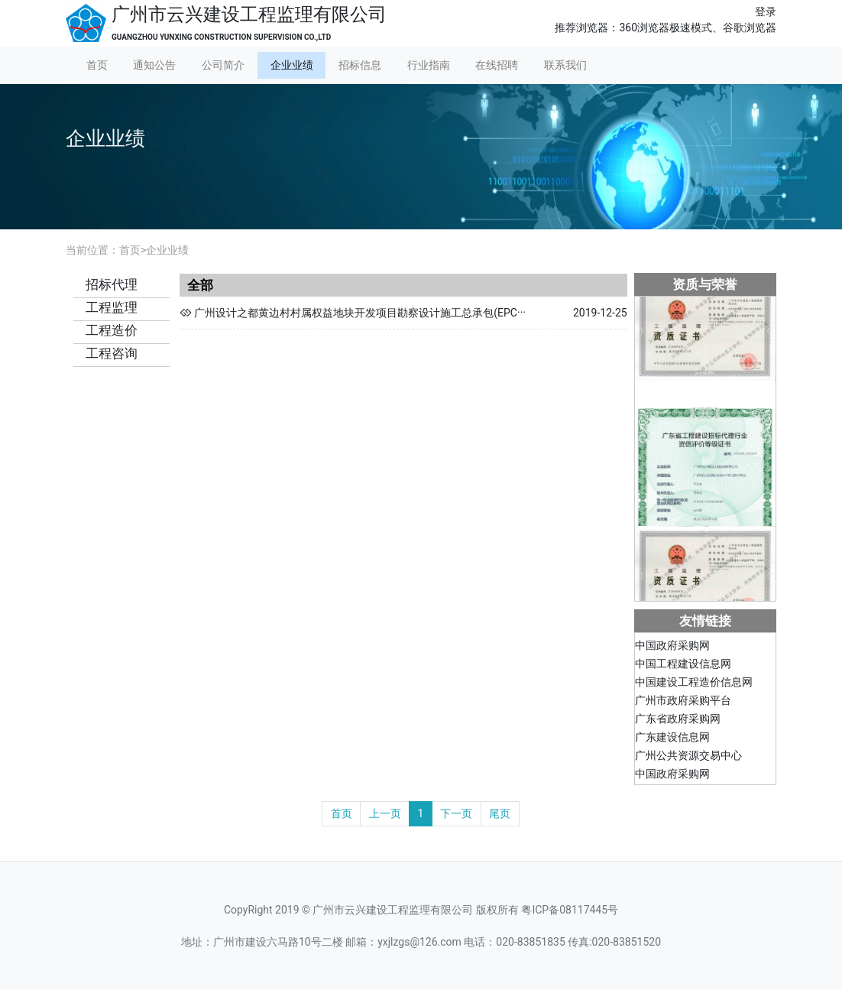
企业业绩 (291, 65)
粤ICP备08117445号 (569, 910)
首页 (97, 65)
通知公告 (154, 65)
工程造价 (112, 330)
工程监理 (112, 307)
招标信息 (359, 65)
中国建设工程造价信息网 (694, 684)
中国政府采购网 (672, 647)
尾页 (499, 813)
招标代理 (112, 284)
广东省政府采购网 (678, 721)
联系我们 (565, 65)
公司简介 (223, 65)
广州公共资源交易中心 (688, 757)
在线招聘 (496, 65)
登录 (765, 11)
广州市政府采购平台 (683, 702)
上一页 (385, 813)
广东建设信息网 (672, 739)
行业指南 (428, 65)
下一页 (456, 813)
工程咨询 (112, 353)
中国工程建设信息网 (683, 666)
